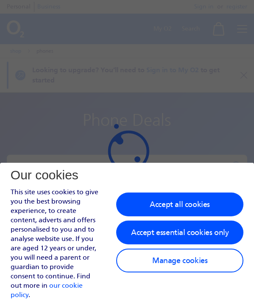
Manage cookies (179, 260)
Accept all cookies (180, 204)
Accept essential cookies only (180, 232)
